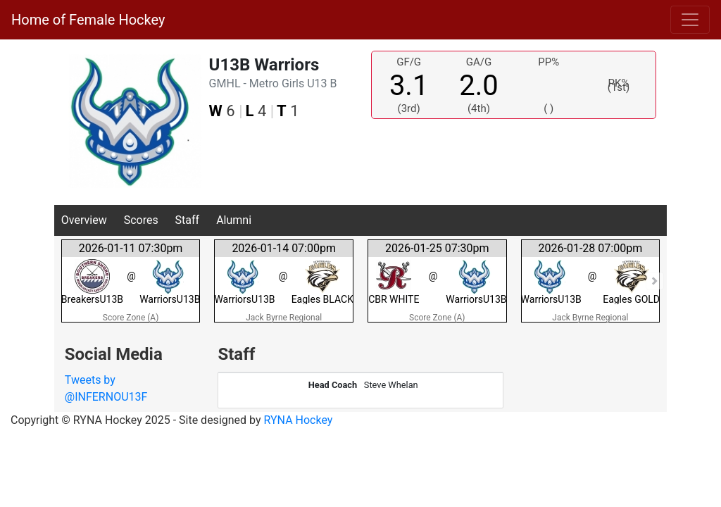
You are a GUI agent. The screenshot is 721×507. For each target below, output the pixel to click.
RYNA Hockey (298, 420)
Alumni (233, 220)
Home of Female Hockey (88, 19)
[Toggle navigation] (690, 20)
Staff (187, 220)
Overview (84, 220)
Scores (141, 220)
